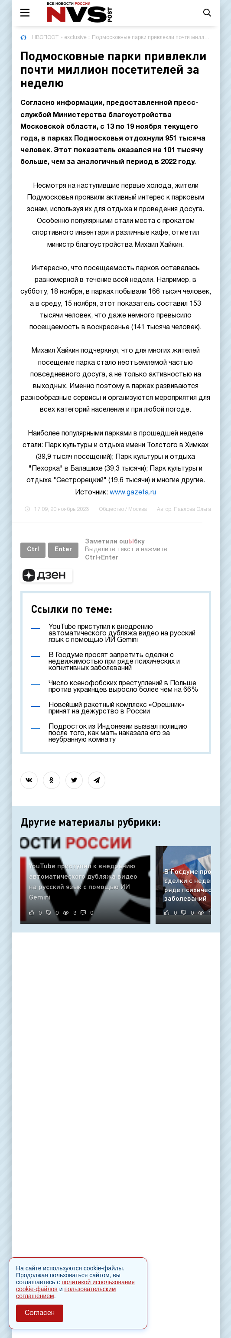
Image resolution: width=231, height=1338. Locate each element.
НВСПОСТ (45, 37)
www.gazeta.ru (133, 493)
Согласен (40, 1313)
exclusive (75, 37)
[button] (46, 575)
